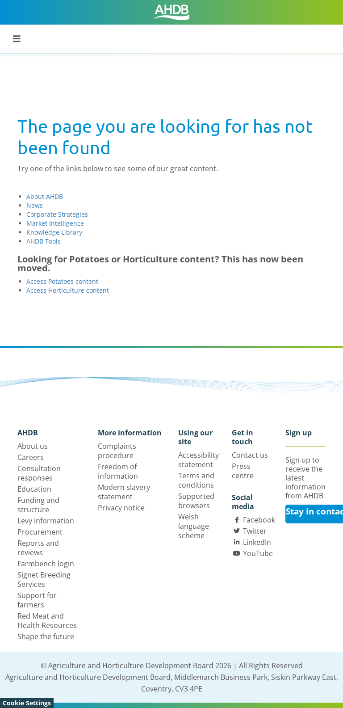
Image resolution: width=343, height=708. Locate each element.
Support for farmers (37, 600)
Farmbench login (45, 564)
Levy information (45, 521)
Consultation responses (39, 473)
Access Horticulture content (67, 290)
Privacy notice (121, 508)
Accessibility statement (198, 459)
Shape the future (45, 636)
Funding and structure (38, 504)
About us (32, 446)
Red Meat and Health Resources (47, 620)
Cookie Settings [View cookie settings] (27, 703)
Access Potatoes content (62, 281)
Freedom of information (118, 471)
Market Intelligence (55, 223)
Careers (30, 457)
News (34, 205)
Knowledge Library (54, 232)
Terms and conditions (196, 480)
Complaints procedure (117, 450)
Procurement (40, 532)
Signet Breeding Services (44, 579)
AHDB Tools (43, 241)
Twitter (255, 531)
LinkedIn (257, 542)
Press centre (243, 470)
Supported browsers (196, 500)
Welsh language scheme (193, 526)
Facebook (259, 520)
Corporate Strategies (57, 214)
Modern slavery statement (124, 492)
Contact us (250, 455)
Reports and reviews (38, 547)
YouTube (258, 553)
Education (34, 489)
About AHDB (44, 196)
